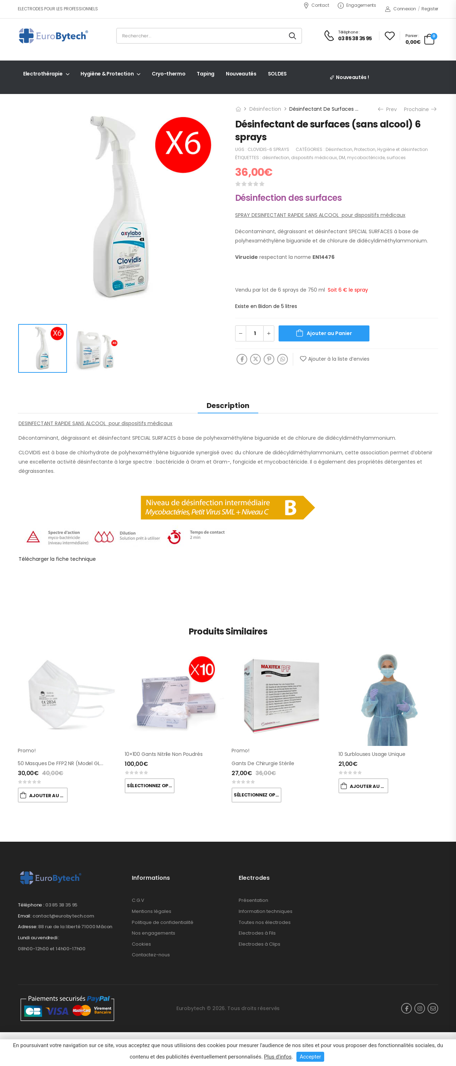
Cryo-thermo (168, 73)
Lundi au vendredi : (38, 938)
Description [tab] (228, 406)
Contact (316, 5)
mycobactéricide (366, 158)
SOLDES (277, 73)
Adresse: (27, 926)
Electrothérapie (43, 73)
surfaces (396, 158)
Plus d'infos (277, 1057)
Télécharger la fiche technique (57, 559)
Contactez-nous (151, 954)
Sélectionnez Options (151, 785)
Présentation (253, 900)
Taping (205, 73)
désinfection (275, 158)
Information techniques (265, 911)
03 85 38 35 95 (61, 905)
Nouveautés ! (352, 77)
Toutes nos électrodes (265, 922)
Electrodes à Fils (257, 933)
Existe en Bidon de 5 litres (266, 306)
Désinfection (265, 109)
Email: (24, 916)
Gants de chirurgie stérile (263, 763)
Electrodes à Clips (259, 944)
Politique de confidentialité (162, 922)
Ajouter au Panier (329, 333)
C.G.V (138, 900)
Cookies (141, 944)
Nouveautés (241, 73)
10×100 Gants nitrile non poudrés (164, 754)
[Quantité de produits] (254, 333)
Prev (388, 109)
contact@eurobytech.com (63, 916)
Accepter (310, 1057)
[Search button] (292, 35)
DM (342, 158)
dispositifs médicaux (314, 158)
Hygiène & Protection (107, 73)
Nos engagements (153, 933)
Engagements (357, 5)
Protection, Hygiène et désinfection (391, 149)
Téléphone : (31, 905)
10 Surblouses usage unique (371, 754)
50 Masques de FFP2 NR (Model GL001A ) (66, 763)
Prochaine (420, 109)
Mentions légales (151, 911)
